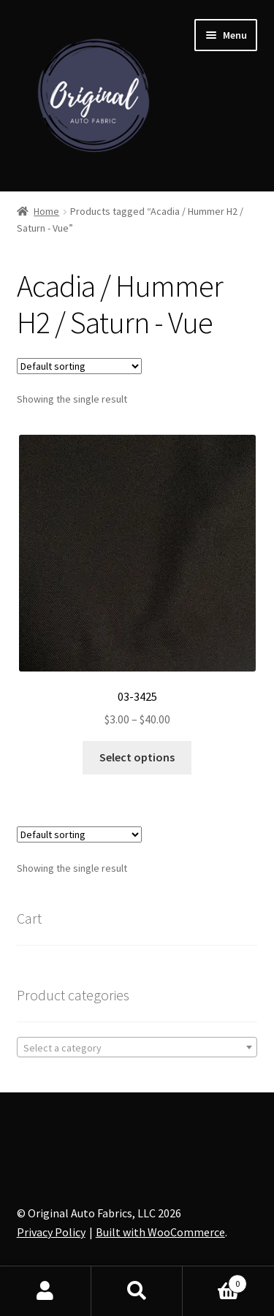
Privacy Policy (51, 1232)
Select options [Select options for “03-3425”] (137, 757)
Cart (215, 1280)
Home (46, 211)
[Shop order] (79, 366)
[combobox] (137, 1047)
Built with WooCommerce (160, 1232)
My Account (45, 1291)
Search (137, 1291)
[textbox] (137, 1048)
